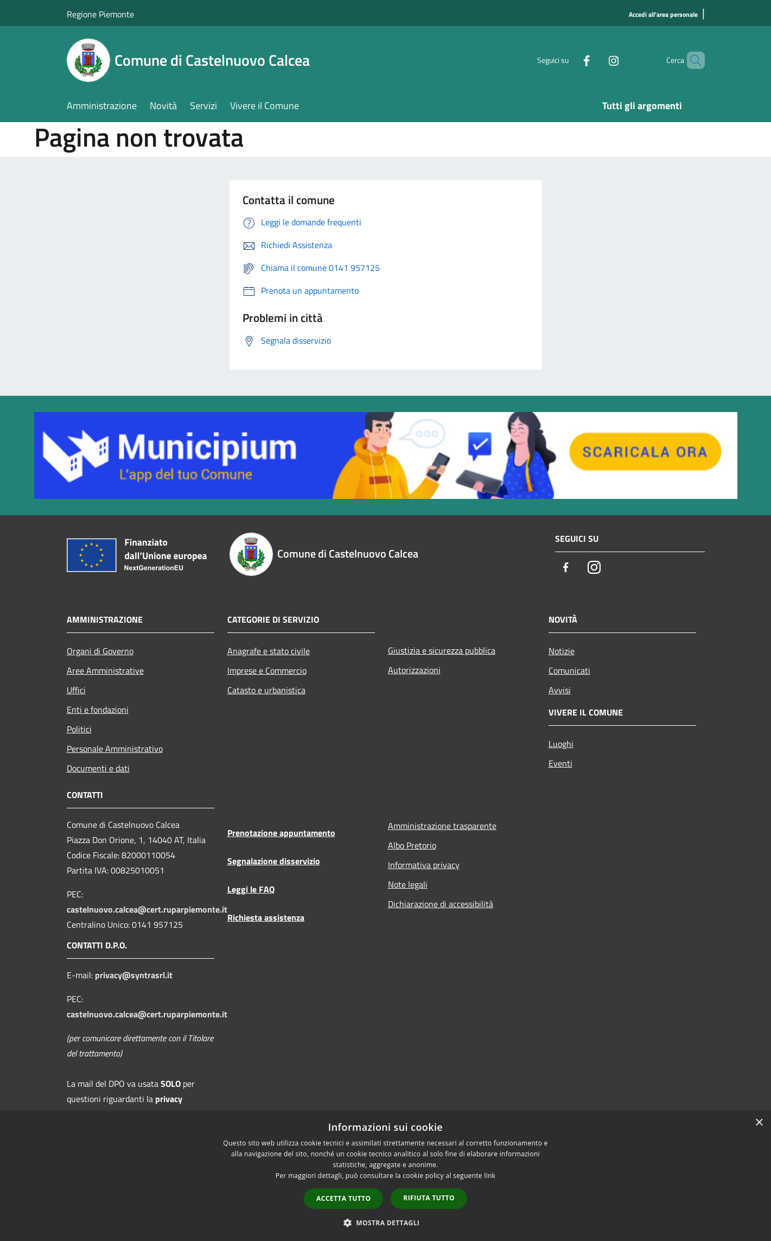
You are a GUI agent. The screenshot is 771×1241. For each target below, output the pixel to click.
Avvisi (560, 690)
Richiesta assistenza (265, 917)
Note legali (408, 884)
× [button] (759, 1123)
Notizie (562, 650)
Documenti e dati (98, 768)
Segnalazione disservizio (273, 861)
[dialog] (385, 1176)
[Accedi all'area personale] (663, 15)
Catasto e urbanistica (266, 690)
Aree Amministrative (105, 670)
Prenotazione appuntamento (281, 832)
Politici (79, 729)
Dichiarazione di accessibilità (440, 903)
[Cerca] (692, 60)
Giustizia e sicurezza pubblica (441, 650)
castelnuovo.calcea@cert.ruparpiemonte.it (147, 909)
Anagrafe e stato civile (268, 650)
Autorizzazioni (414, 669)
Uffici (76, 690)
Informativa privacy (424, 864)
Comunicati (569, 670)
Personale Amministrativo (115, 748)
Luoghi (561, 743)
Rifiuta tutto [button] (429, 1197)
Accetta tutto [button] (343, 1198)
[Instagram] (595, 60)
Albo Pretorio (412, 845)
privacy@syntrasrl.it (134, 975)
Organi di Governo (100, 650)
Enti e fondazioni (98, 709)
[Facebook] (568, 60)
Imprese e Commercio (267, 670)
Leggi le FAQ (251, 889)
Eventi (560, 763)
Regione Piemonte (100, 14)
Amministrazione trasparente (442, 825)
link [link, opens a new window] (489, 1175)
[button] (386, 1222)
